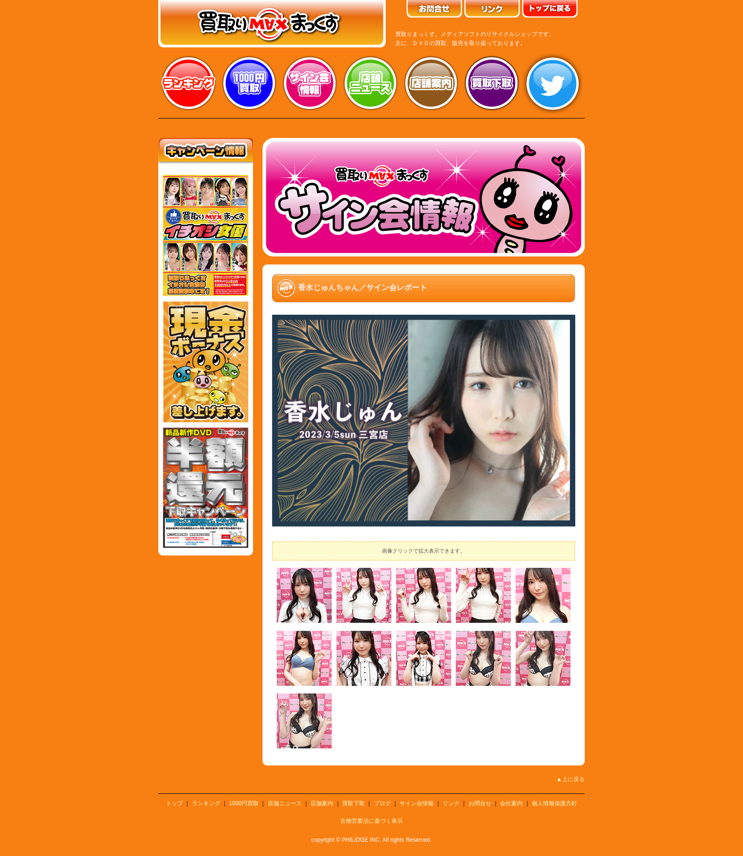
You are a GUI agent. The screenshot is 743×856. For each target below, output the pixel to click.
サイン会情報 (310, 83)
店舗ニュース (370, 83)
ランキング (188, 83)
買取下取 (353, 803)
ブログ (382, 803)
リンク (451, 803)
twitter (552, 83)
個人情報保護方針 (554, 803)
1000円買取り (249, 83)
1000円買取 (244, 803)
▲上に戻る (570, 779)
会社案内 (511, 803)
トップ (174, 803)
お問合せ (480, 803)
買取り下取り (492, 83)
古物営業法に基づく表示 (371, 821)
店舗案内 (431, 83)
